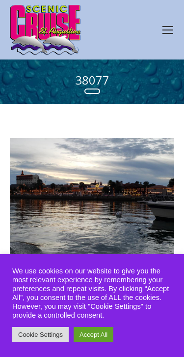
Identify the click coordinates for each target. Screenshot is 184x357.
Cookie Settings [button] (40, 334)
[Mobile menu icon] (167, 30)
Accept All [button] (93, 334)
